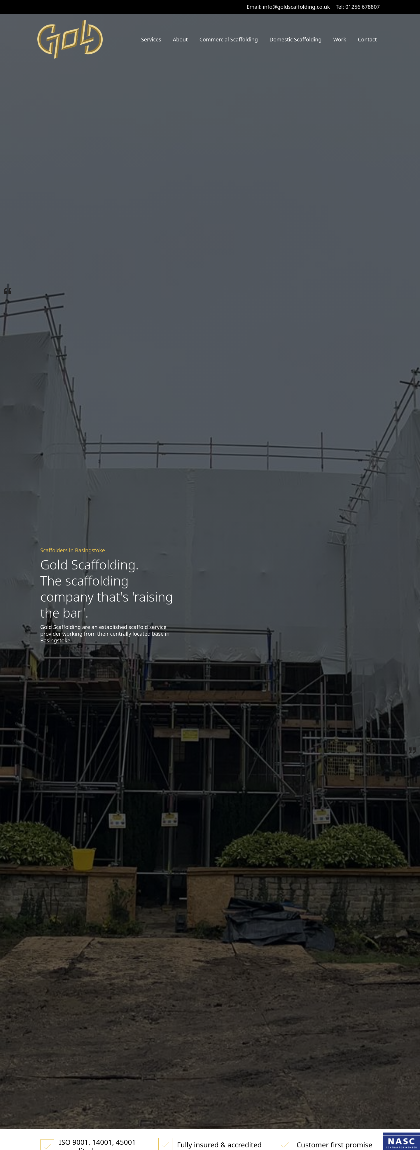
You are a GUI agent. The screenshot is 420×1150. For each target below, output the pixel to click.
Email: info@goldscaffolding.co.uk (288, 6)
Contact (367, 39)
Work (339, 39)
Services (151, 39)
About (180, 39)
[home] (70, 39)
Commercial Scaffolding (229, 39)
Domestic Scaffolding (296, 39)
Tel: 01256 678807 (358, 6)
